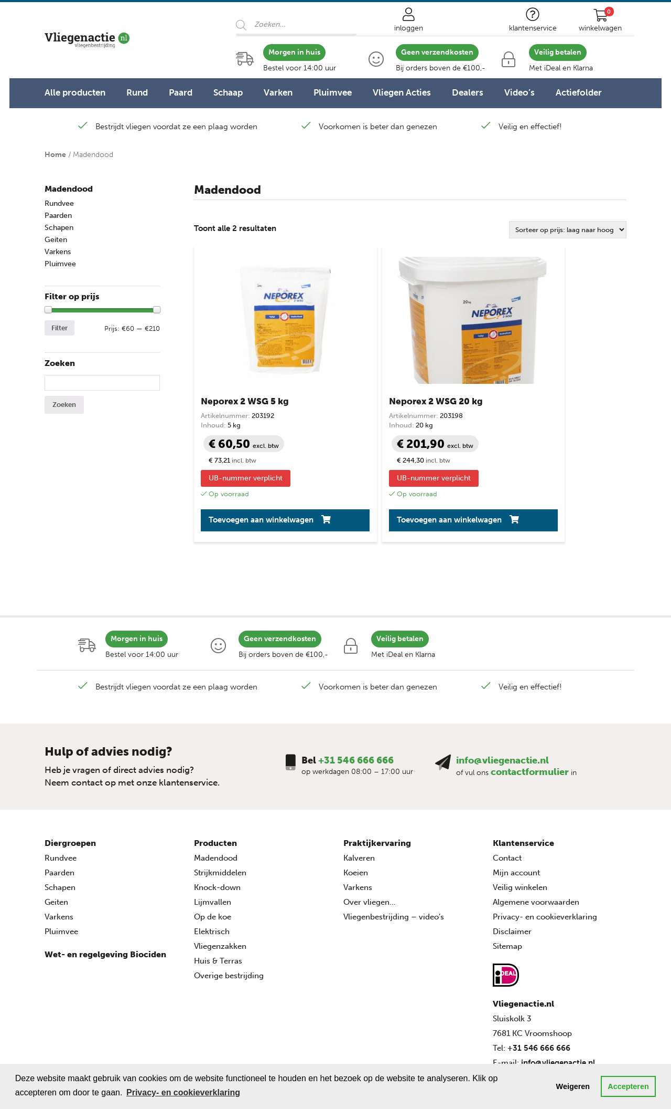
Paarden (58, 215)
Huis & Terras (218, 926)
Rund (137, 92)
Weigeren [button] (573, 1086)
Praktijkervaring (377, 808)
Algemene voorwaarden (536, 867)
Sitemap (507, 911)
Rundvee (59, 203)
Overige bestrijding (229, 941)
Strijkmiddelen (220, 838)
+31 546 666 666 (356, 725)
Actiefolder (579, 92)
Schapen (59, 227)
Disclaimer (512, 897)
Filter (59, 328)
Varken (278, 92)
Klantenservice (523, 808)
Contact (507, 823)
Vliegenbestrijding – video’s (393, 882)
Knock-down (217, 852)
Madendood (69, 189)
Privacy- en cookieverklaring (545, 882)
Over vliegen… (369, 867)
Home (55, 154)
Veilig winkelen (520, 852)
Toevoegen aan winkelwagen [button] (239, 481)
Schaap (228, 92)
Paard (180, 92)
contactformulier (530, 737)
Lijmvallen (212, 867)
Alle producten (75, 92)
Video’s (519, 92)
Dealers (467, 92)
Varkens (58, 251)
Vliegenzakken (220, 911)
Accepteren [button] (628, 1086)
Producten (215, 808)
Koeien (355, 838)
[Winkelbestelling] (567, 229)
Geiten (56, 239)
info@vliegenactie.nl (502, 725)
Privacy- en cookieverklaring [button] (183, 1092)
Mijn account (516, 838)
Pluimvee (332, 92)
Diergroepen (70, 808)
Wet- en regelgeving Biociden (105, 920)
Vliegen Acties (402, 92)
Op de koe (212, 882)
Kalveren (359, 823)
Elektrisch (212, 897)
